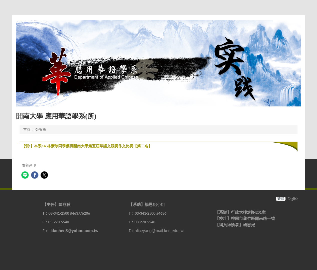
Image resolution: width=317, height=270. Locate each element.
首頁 (26, 129)
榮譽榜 (41, 129)
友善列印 (29, 165)
